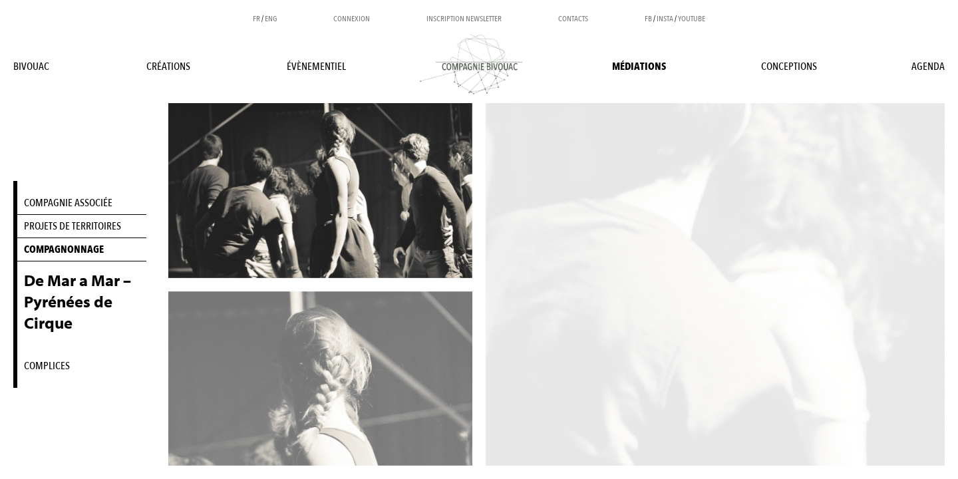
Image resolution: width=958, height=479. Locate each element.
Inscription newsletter (464, 18)
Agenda (928, 66)
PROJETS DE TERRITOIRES (72, 226)
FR (256, 18)
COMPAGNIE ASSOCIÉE (68, 203)
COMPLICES (47, 366)
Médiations (639, 66)
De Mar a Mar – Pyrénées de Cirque (77, 302)
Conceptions (789, 66)
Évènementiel (316, 66)
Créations (168, 66)
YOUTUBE (691, 18)
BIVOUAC (31, 66)
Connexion (351, 18)
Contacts (573, 18)
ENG (271, 18)
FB (648, 18)
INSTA (665, 18)
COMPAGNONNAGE (64, 249)
